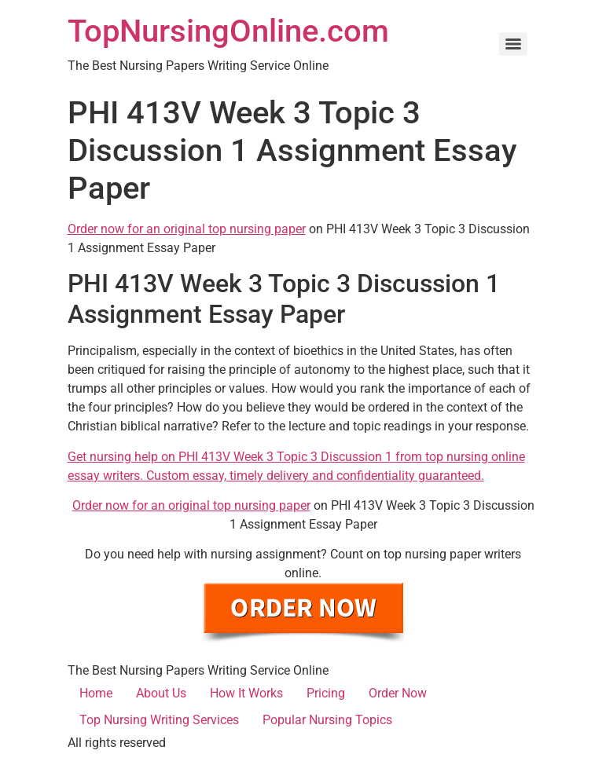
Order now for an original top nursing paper (187, 228)
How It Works (246, 693)
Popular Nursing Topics (327, 719)
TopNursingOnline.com (228, 31)
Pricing (326, 693)
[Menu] (513, 44)
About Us (161, 693)
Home (95, 693)
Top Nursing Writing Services (159, 719)
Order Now (398, 693)
